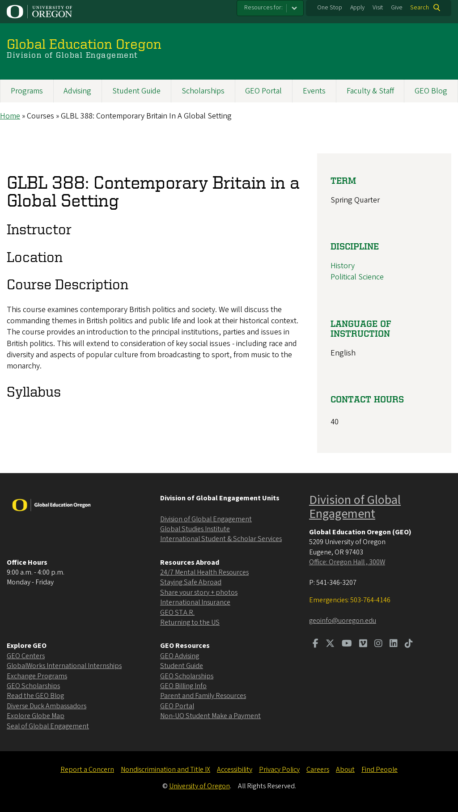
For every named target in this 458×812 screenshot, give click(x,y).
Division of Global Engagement (206, 519)
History (343, 265)
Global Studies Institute (195, 529)
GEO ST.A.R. (177, 612)
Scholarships (203, 91)
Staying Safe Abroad (190, 582)
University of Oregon (199, 786)
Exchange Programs (37, 676)
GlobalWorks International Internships (64, 666)
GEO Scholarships (33, 686)
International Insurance (195, 602)
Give (397, 7)
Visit (378, 7)
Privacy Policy (279, 769)
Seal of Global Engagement (48, 726)
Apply (357, 7)
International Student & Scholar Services (221, 539)
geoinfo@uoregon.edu (342, 621)
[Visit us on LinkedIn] (393, 644)
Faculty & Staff (370, 91)
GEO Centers (26, 656)
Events (314, 91)
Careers (317, 769)
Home (10, 116)
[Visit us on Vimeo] (363, 644)
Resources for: (263, 7)
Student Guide (136, 91)
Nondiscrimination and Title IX (165, 769)
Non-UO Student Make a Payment (210, 716)
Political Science (357, 277)
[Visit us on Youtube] (347, 644)
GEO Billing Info (183, 686)
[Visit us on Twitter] (330, 644)
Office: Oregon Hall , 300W (347, 562)
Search (419, 7)
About (345, 769)
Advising (77, 91)
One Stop (329, 7)
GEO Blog (431, 91)
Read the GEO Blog (35, 696)
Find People (379, 769)
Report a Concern (87, 769)
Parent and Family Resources (203, 696)
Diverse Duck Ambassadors (46, 706)
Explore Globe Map (35, 716)
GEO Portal (263, 91)
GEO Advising (179, 656)
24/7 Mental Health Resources (204, 572)
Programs (27, 91)
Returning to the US (190, 622)
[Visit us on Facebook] (315, 644)
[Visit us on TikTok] (408, 644)
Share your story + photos (198, 592)
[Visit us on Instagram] (378, 644)
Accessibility (234, 769)
